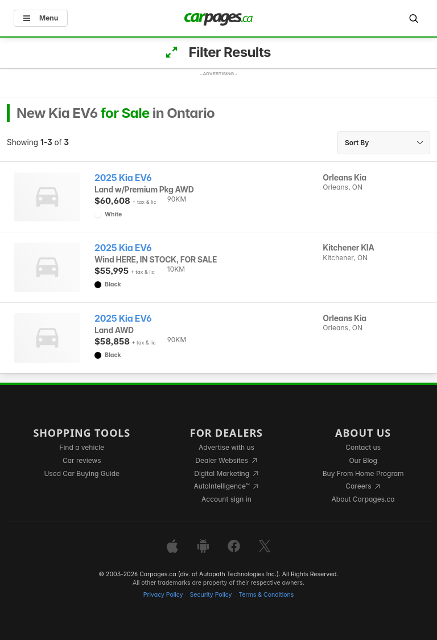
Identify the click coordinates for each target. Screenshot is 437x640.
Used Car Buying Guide (81, 473)
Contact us (363, 447)
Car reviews (82, 460)
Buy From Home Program (363, 473)
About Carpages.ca (363, 499)
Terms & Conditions (266, 594)
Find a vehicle (81, 447)
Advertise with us (226, 447)
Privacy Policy (163, 594)
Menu (40, 18)
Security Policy (211, 594)
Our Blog (363, 460)
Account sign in (226, 499)
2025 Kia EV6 (122, 178)
